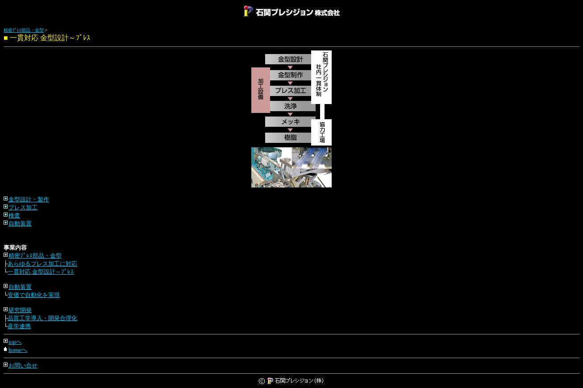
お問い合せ (22, 365)
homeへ (17, 349)
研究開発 (20, 310)
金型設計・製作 (28, 199)
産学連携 (19, 326)
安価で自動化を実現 (34, 295)
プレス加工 (22, 207)
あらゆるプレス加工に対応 (42, 263)
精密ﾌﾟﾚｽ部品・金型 (24, 30)
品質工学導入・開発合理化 (42, 318)
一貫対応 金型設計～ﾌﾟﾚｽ (41, 271)
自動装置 (20, 223)
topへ (15, 341)
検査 (14, 215)
